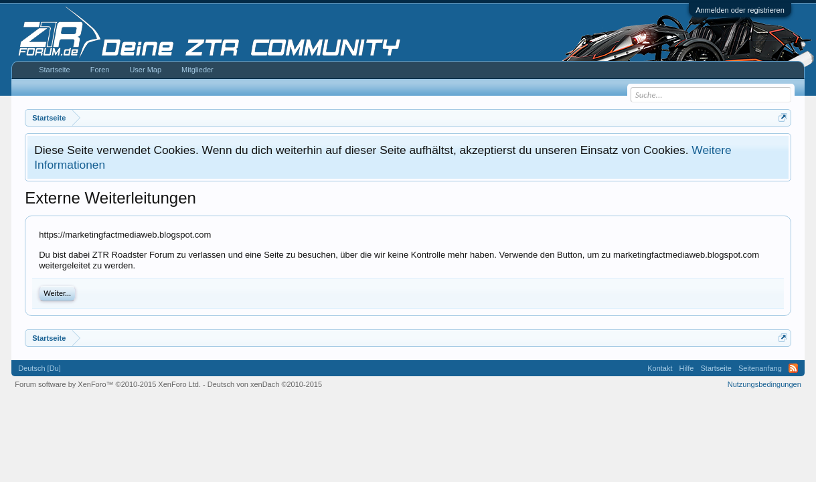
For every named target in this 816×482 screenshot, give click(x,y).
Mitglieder (197, 70)
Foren (100, 70)
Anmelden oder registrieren (740, 10)
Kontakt (659, 368)
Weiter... (57, 293)
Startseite (54, 70)
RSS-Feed (793, 368)
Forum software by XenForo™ (108, 384)
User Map (145, 70)
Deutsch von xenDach (265, 384)
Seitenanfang (760, 368)
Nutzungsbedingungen (764, 384)
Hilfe (686, 368)
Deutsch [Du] (39, 368)
